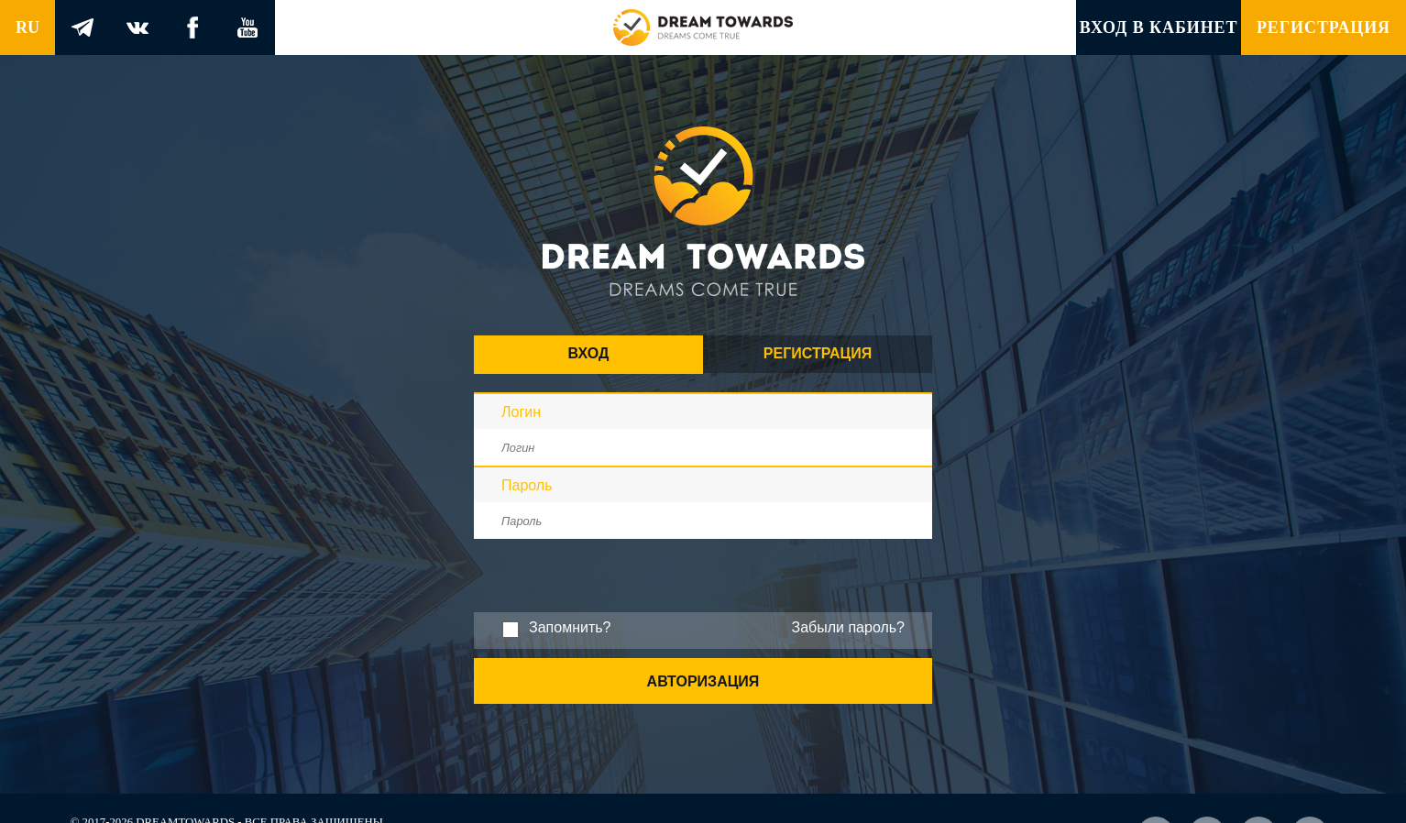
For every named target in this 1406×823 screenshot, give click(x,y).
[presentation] (613, 607)
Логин (521, 412)
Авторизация (703, 681)
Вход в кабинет (1159, 27)
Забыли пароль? (848, 627)
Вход (589, 353)
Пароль (527, 485)
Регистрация (1323, 27)
